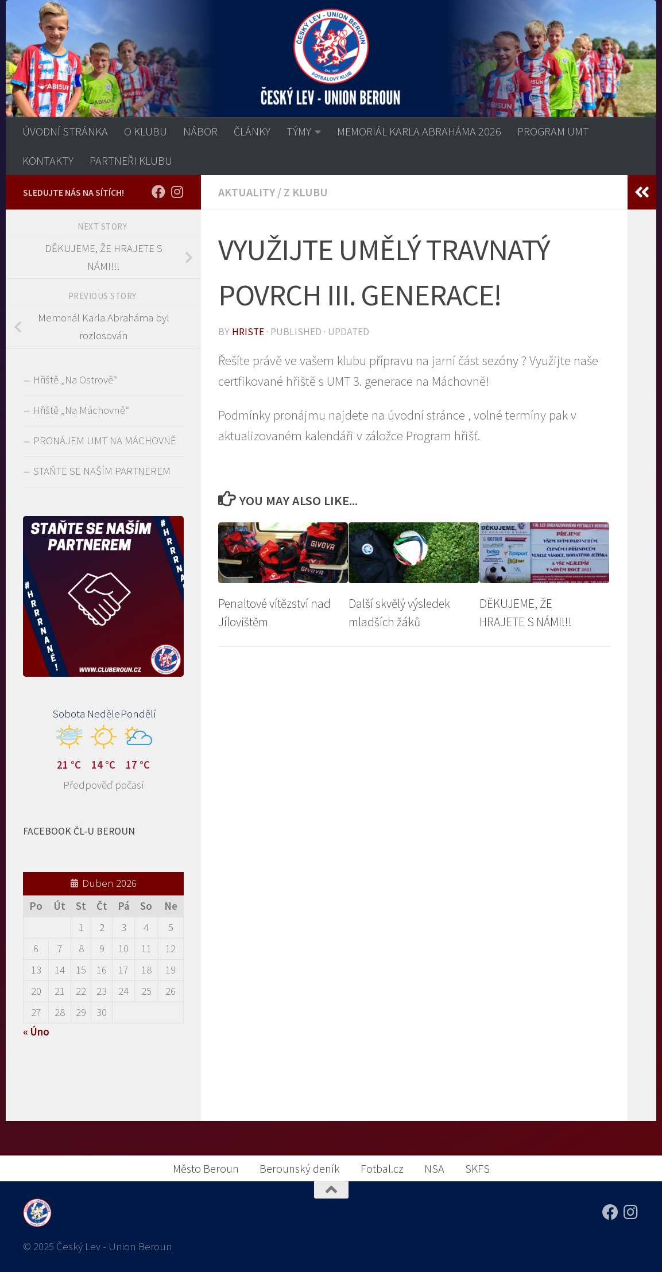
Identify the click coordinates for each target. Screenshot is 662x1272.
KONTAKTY (47, 160)
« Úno (36, 1031)
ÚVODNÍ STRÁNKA (65, 131)
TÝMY (299, 131)
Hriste (248, 331)
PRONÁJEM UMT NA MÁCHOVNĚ (104, 440)
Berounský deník (300, 1168)
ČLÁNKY (252, 131)
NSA (434, 1168)
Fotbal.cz (382, 1168)
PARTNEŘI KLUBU (131, 160)
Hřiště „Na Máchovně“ (81, 410)
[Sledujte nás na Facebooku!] (158, 192)
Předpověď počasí (103, 785)
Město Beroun (206, 1168)
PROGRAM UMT (553, 131)
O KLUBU (145, 131)
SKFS (477, 1168)
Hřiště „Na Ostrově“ (75, 379)
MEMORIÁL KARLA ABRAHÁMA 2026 (419, 131)
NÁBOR (200, 131)
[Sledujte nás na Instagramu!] (177, 192)
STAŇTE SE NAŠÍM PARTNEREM (102, 471)
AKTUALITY (246, 192)
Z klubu (306, 192)
